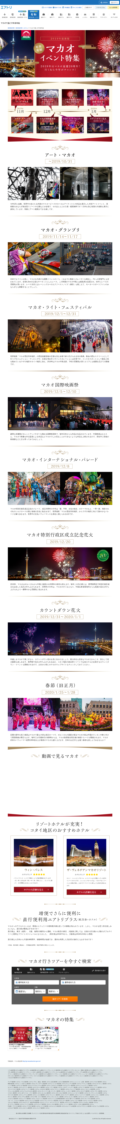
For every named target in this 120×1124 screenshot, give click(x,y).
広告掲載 (28, 1113)
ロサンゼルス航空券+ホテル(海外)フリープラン (21, 1076)
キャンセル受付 (77, 7)
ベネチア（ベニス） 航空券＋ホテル (72, 1087)
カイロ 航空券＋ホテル (59, 1106)
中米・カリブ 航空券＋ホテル (43, 1096)
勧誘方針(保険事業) (55, 1113)
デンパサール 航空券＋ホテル (44, 1083)
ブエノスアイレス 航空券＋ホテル (53, 1100)
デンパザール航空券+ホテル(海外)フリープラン (45, 1074)
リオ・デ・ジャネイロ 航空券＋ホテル (18, 1100)
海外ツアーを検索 (60, 999)
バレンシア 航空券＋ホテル (77, 1089)
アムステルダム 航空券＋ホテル (32, 1091)
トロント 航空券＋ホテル (102, 1095)
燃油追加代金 (64, 1113)
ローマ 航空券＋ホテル (43, 1087)
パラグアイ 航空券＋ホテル (94, 1100)
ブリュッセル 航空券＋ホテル (16, 1091)
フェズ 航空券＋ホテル (102, 1106)
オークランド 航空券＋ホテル (16, 1104)
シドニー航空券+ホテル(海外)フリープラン (70, 1074)
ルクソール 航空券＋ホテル (73, 1106)
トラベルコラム (101, 7)
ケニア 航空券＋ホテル (43, 1108)
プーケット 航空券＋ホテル (88, 1083)
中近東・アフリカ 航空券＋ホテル (17, 1106)
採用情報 (101, 1113)
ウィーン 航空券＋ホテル (32, 1089)
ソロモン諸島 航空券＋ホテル (86, 1104)
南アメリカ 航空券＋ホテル (77, 1098)
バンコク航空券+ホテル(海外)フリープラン (63, 1070)
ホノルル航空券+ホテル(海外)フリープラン (68, 1072)
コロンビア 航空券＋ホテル (15, 1102)
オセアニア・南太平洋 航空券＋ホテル (33, 1102)
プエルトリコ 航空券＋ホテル (44, 1098)
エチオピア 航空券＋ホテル (15, 1108)
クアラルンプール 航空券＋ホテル (41, 1085)
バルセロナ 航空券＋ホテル (46, 1089)
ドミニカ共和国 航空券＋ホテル (60, 1098)
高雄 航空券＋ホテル (68, 1081)
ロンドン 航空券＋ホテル (30, 1087)
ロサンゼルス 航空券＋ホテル (64, 1093)
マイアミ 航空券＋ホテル (72, 1095)
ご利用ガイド (88, 7)
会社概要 (23, 1113)
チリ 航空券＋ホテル (68, 1100)
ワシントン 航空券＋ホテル (57, 1095)
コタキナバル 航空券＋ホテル (59, 1085)
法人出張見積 (113, 7)
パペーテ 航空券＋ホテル (31, 1104)
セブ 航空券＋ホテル (26, 1085)
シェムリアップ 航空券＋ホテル (88, 1085)
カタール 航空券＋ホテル (30, 1108)
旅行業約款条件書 (45, 1113)
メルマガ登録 (48, 7)
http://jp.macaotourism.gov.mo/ (32, 1061)
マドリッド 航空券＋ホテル (62, 1089)
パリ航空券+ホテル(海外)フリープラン (69, 1076)
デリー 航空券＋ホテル (73, 1085)
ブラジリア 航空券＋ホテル (36, 1100)
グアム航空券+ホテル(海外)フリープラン (91, 1072)
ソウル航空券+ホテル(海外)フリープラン (19, 1070)
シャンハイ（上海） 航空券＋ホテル (84, 1081)
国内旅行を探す (100, 970)
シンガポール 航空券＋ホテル (27, 1083)
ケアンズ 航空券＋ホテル (76, 1102)
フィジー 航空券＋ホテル (70, 1104)
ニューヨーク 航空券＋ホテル (80, 1093)
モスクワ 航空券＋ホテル (87, 1091)
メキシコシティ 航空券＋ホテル (59, 1096)
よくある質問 (86, 1113)
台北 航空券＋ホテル (56, 1081)
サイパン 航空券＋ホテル (14, 1096)
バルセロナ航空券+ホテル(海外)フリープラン (20, 1077)
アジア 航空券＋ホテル (14, 1081)
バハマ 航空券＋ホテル (29, 1098)
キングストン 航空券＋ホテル (90, 1096)
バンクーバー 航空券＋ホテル (87, 1095)
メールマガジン (94, 1113)
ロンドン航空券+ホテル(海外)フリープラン (91, 1076)
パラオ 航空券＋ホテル (57, 1104)
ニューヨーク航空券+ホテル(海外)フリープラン (95, 1074)
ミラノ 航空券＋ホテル (56, 1087)
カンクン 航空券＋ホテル (75, 1096)
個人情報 (18, 1113)
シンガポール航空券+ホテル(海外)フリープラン (43, 1072)
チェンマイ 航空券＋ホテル (73, 1083)
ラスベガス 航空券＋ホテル (15, 1095)
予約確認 (67, 7)
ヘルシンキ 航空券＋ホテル (92, 1089)
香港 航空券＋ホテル (13, 1083)
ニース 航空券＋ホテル (100, 1087)
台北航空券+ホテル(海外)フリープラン (40, 1070)
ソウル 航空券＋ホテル (27, 1081)
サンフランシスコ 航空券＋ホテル (98, 1093)
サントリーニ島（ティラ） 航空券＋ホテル (53, 1091)
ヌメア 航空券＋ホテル (44, 1104)
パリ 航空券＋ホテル (88, 1087)
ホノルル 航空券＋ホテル (48, 1093)
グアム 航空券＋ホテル (28, 1096)
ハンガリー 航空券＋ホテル (72, 1091)
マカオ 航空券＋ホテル (100, 1081)
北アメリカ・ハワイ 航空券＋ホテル (31, 1093)
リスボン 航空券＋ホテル (14, 1093)
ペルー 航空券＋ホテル (81, 1100)
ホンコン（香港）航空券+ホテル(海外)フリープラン (89, 1070)
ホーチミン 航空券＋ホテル (103, 1083)
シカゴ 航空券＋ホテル (43, 1095)
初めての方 (58, 7)
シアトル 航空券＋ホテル (30, 1095)
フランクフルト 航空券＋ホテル (16, 1089)
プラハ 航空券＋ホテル (101, 1091)
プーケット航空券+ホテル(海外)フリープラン (20, 1074)
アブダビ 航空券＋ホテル (33, 1106)
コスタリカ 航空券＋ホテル (15, 1098)
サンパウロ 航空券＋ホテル (92, 1098)
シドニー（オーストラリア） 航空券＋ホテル (56, 1102)
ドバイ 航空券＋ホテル (47, 1106)
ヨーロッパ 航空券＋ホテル (15, 1087)
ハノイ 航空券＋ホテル (14, 1085)
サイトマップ (72, 1113)
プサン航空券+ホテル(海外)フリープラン (19, 1072)
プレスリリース (36, 1113)
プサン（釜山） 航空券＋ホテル (42, 1081)
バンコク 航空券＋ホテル (59, 1083)
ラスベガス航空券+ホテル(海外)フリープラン (46, 1076)
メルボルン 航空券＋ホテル (90, 1102)
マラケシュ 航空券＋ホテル (88, 1106)
